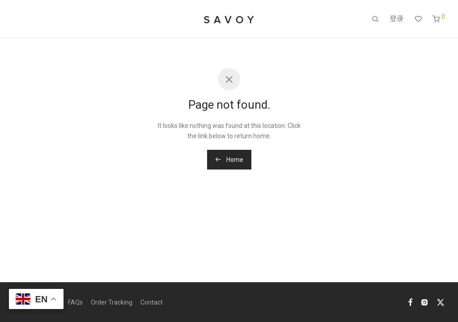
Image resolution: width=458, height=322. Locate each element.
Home (229, 159)
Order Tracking (111, 302)
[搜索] (375, 19)
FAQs (75, 302)
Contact (151, 302)
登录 (397, 18)
